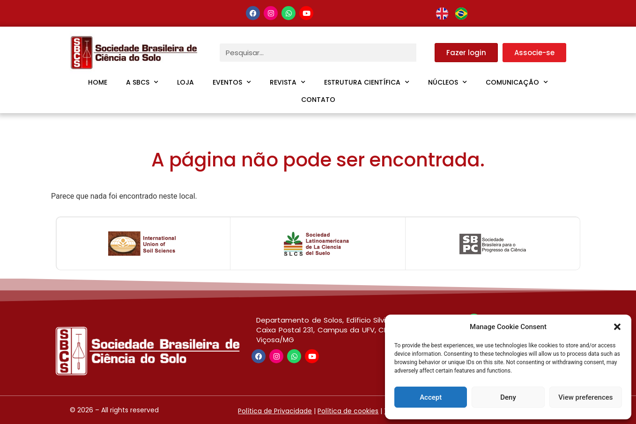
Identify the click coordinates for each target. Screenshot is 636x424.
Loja (185, 82)
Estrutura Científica (366, 82)
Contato (318, 99)
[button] (617, 326)
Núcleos (447, 82)
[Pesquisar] (425, 52)
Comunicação (517, 82)
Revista (287, 82)
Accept (431, 397)
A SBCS (142, 82)
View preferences (585, 397)
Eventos (232, 82)
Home (97, 82)
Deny (508, 397)
